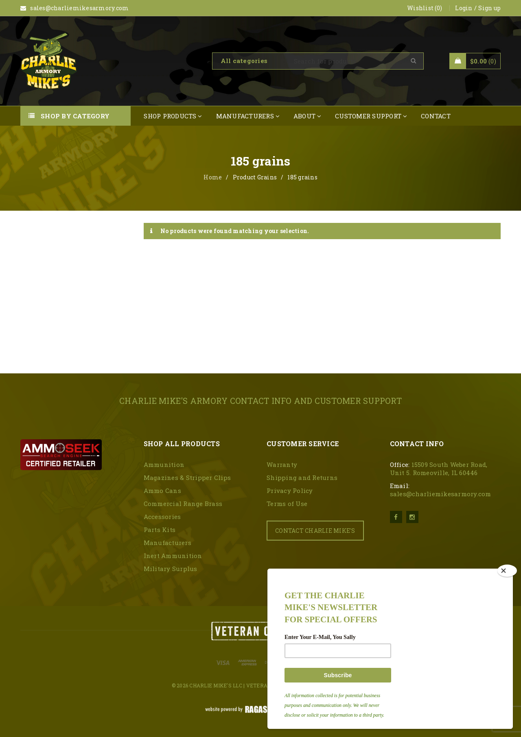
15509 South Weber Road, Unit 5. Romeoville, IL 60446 (439, 468)
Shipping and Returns (302, 477)
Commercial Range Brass (183, 503)
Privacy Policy (290, 490)
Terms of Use (287, 503)
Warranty (282, 464)
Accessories (162, 516)
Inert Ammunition (173, 556)
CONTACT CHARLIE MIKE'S (315, 530)
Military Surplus (170, 569)
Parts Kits (160, 529)
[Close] (507, 571)
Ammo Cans (162, 490)
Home (213, 177)
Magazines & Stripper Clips (187, 477)
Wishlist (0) (424, 8)
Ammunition (164, 464)
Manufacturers (167, 543)
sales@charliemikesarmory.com (440, 494)
